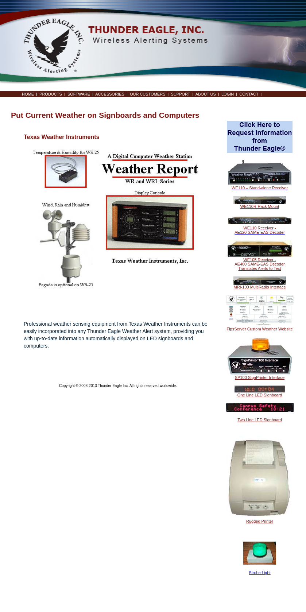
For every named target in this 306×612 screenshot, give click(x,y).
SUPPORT (180, 94)
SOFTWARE (78, 94)
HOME (28, 94)
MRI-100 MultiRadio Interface (259, 287)
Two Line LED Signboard (259, 420)
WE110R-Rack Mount (259, 206)
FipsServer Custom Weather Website (259, 329)
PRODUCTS (50, 94)
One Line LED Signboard (259, 395)
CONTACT (248, 94)
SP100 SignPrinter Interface (259, 377)
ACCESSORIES (109, 94)
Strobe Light (259, 572)
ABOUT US (205, 94)
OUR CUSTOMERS (148, 94)
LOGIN (227, 94)
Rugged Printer (259, 521)
